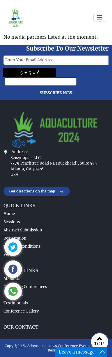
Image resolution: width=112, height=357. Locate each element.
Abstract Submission (22, 230)
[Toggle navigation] (99, 17)
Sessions (11, 221)
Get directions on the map (36, 191)
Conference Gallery (21, 311)
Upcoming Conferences (25, 286)
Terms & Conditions (22, 246)
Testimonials (15, 303)
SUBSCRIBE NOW (56, 92)
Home (9, 213)
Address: (20, 151)
